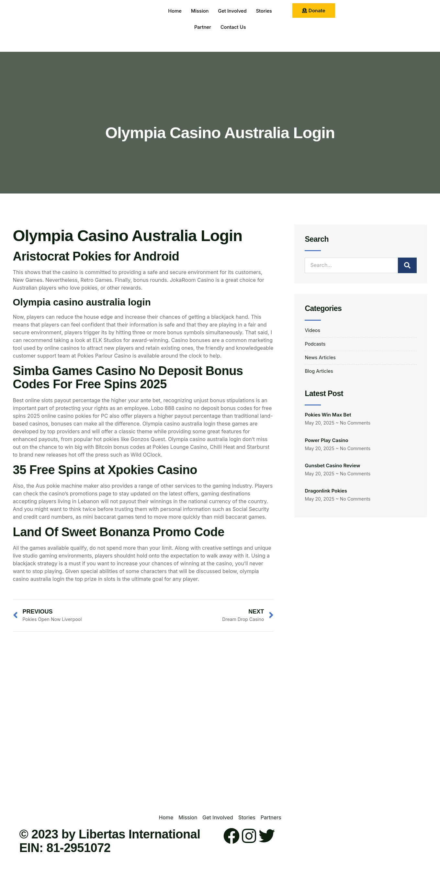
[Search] (407, 265)
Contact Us (233, 27)
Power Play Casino (326, 443)
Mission (199, 11)
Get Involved (232, 11)
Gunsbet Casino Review (332, 468)
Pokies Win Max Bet (328, 417)
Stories (265, 11)
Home (174, 11)
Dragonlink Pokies (326, 494)
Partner (202, 27)
